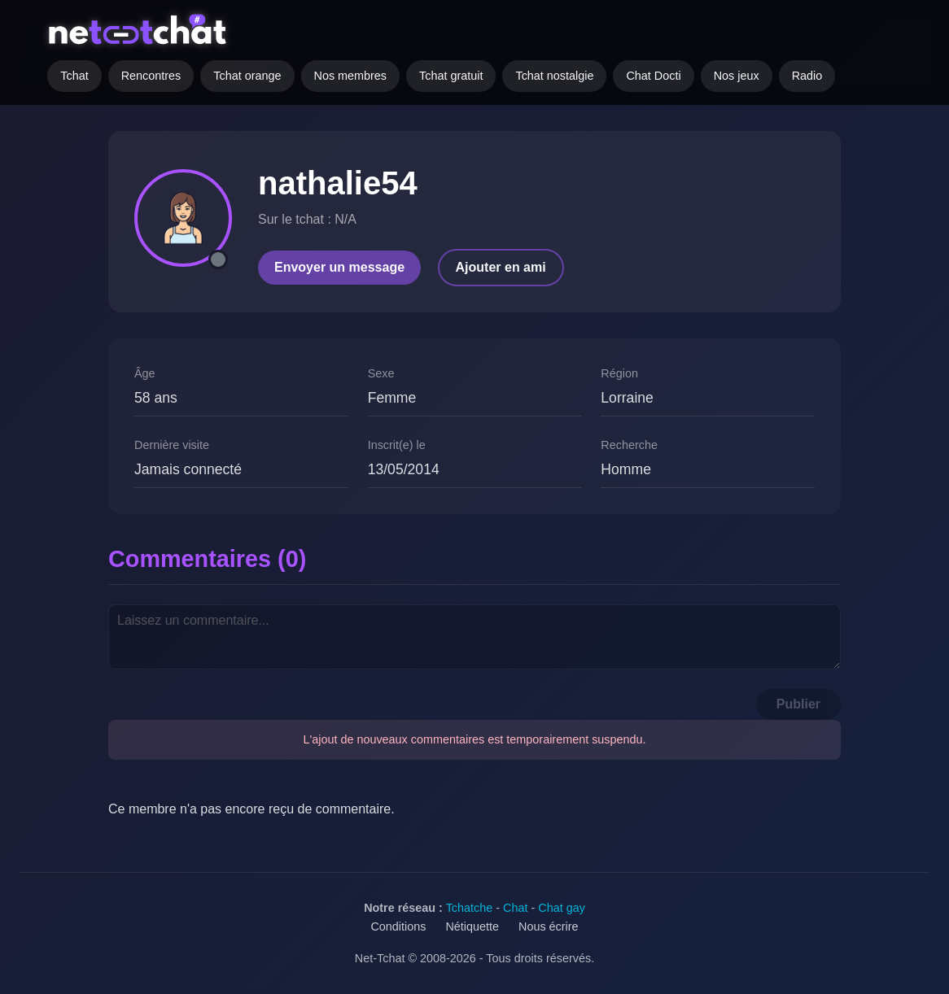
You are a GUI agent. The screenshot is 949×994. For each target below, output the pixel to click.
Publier (798, 704)
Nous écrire (548, 926)
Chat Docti (653, 75)
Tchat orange (247, 75)
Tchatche (469, 907)
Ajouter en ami (501, 267)
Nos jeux (736, 75)
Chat (515, 907)
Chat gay (561, 907)
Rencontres (151, 75)
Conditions (398, 926)
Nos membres (350, 75)
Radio (807, 75)
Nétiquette (472, 926)
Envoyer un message (339, 267)
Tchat (74, 75)
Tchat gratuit (451, 75)
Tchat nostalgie (554, 75)
